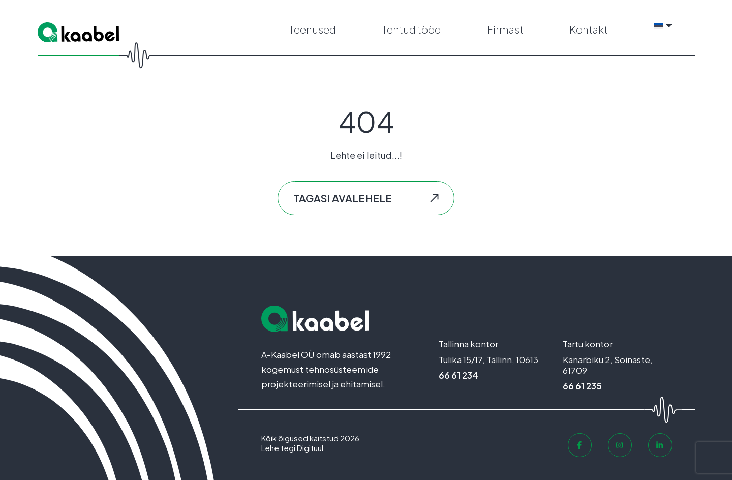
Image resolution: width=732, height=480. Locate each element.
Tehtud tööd (411, 29)
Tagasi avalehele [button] (342, 198)
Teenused (312, 29)
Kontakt (588, 29)
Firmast (505, 29)
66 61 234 (458, 375)
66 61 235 (582, 386)
